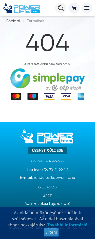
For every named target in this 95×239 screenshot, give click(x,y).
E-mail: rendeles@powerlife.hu (47, 178)
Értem (51, 232)
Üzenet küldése (47, 151)
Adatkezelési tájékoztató (48, 204)
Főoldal (13, 21)
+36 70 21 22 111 (55, 170)
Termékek (35, 21)
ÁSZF (47, 196)
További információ (66, 225)
